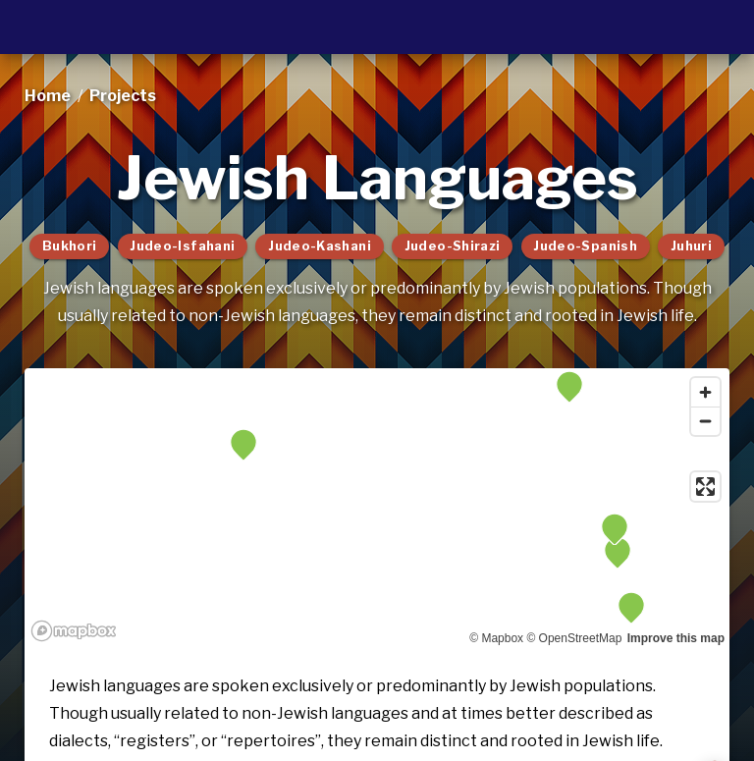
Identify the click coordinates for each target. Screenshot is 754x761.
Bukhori (69, 246)
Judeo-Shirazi (452, 246)
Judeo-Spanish (585, 246)
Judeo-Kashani (319, 246)
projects (122, 95)
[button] (614, 529)
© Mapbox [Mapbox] (496, 638)
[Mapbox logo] (73, 631)
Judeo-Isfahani (182, 246)
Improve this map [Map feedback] (676, 638)
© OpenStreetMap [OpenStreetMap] (573, 638)
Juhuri (691, 246)
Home (48, 95)
